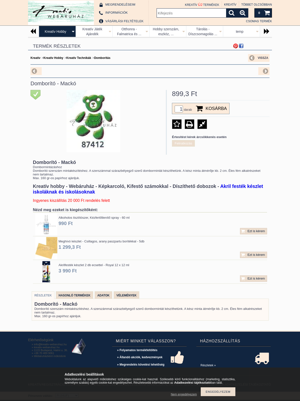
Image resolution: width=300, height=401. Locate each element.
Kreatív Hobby (55, 31)
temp (239, 31)
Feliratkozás (183, 143)
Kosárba (216, 108)
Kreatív (35, 58)
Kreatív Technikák (78, 58)
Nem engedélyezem (184, 394)
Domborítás (102, 58)
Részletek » (208, 365)
